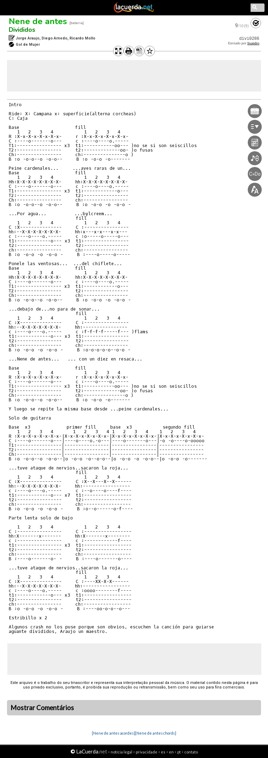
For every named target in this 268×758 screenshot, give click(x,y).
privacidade (146, 752)
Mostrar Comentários (42, 708)
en (171, 752)
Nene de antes (38, 21)
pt (179, 752)
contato (191, 752)
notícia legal (121, 752)
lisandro (253, 43)
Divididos (22, 29)
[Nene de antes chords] (155, 733)
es (163, 752)
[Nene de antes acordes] (113, 733)
